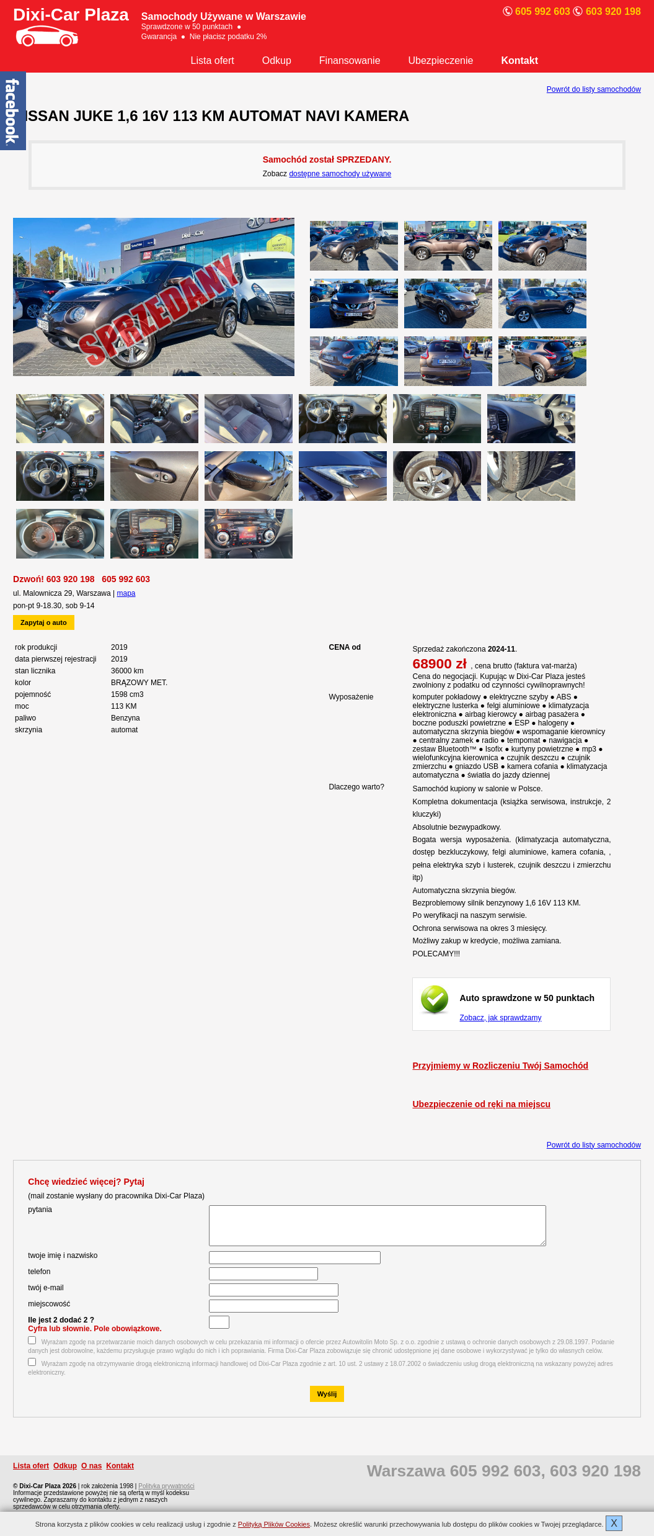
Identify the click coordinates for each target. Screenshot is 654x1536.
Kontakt (519, 60)
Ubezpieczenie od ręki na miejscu (481, 1104)
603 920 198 (70, 579)
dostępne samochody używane (340, 173)
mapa (126, 593)
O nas (91, 1473)
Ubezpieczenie (441, 60)
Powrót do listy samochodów (594, 89)
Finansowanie (350, 60)
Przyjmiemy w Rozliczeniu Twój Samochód (500, 1066)
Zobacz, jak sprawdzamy (500, 1017)
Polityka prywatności (166, 1493)
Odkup (276, 60)
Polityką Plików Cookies (274, 1524)
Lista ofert (212, 60)
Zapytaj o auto (43, 622)
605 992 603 (126, 579)
